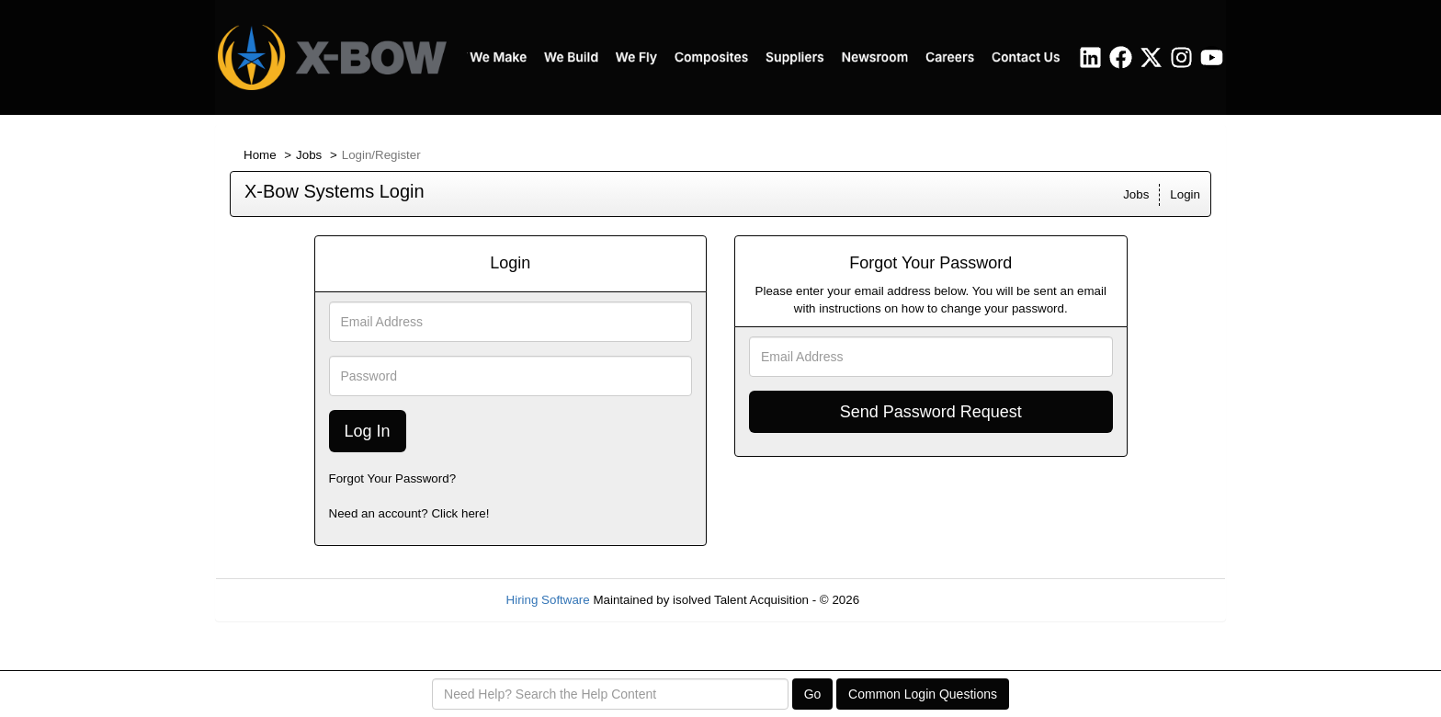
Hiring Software (548, 600)
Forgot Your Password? (393, 478)
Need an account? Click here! (409, 513)
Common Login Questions (922, 694)
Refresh (914, 600)
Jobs (309, 155)
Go (813, 694)
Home (260, 155)
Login (1185, 194)
